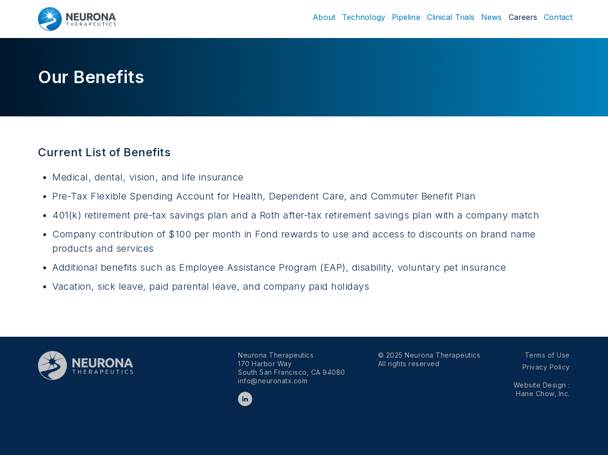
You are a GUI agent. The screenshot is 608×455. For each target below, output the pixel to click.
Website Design (541, 385)
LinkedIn (245, 399)
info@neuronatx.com (272, 381)
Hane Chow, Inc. (543, 393)
